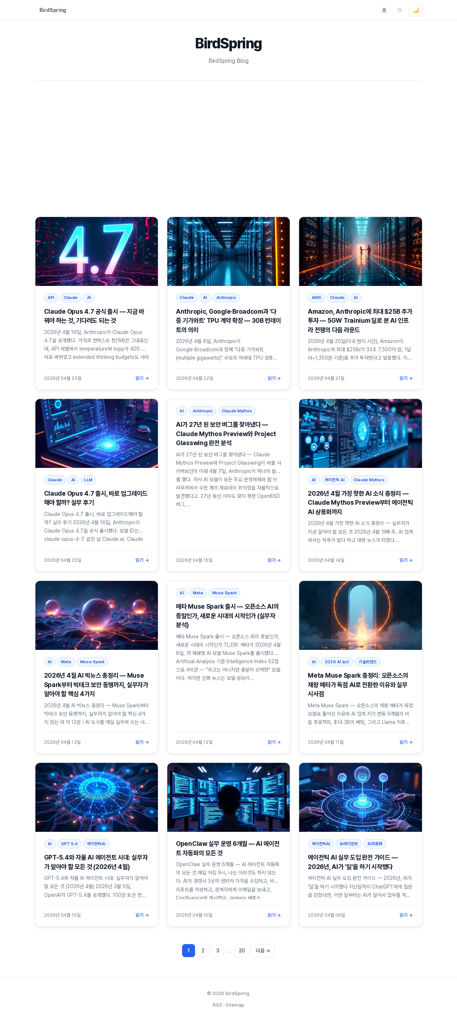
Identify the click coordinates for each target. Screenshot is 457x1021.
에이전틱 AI (335, 479)
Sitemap (234, 1005)
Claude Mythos (237, 410)
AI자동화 (375, 843)
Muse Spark (92, 661)
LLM (88, 479)
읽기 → (142, 378)
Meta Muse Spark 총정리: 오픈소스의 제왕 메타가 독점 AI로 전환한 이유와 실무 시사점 (358, 685)
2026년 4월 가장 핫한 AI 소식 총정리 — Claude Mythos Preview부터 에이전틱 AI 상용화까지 (360, 503)
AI (89, 297)
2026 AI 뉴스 (337, 661)
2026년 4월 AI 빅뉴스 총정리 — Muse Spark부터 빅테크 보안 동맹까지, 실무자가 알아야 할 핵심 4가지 (96, 685)
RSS (217, 1005)
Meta (66, 661)
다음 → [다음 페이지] (263, 950)
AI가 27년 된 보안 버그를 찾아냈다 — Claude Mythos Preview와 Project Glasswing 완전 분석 (226, 434)
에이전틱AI (96, 843)
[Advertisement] (228, 148)
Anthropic (226, 297)
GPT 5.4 (69, 843)
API (51, 297)
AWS (316, 297)
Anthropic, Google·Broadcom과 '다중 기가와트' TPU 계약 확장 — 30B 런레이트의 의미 (228, 321)
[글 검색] (399, 10)
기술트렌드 (368, 661)
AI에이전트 (349, 843)
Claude (71, 297)
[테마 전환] (415, 10)
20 (242, 950)
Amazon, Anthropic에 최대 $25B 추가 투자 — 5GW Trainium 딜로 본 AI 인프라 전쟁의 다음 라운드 (360, 321)
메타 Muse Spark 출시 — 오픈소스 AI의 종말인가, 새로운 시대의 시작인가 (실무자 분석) (227, 616)
